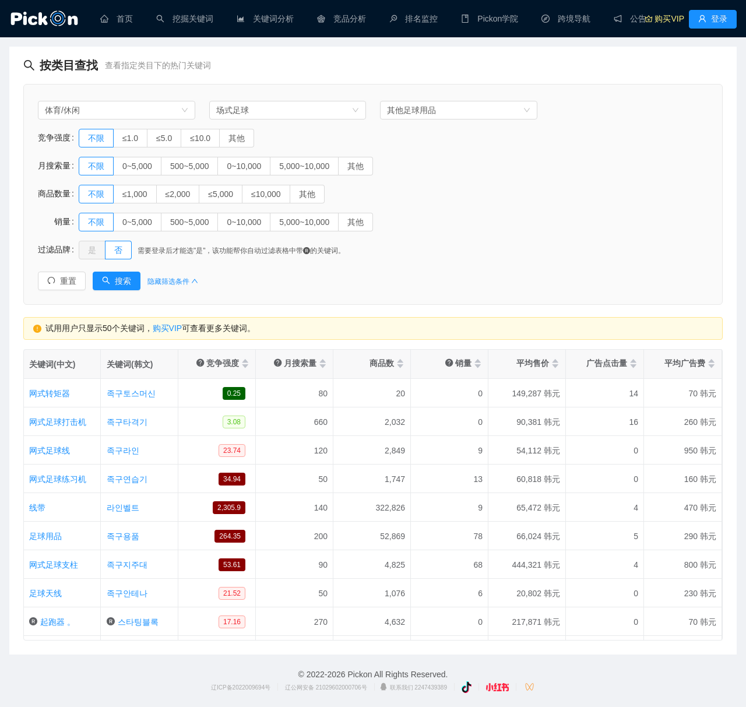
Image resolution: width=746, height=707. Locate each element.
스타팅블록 (138, 622)
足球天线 (45, 593)
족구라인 (123, 450)
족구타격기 (127, 422)
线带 (37, 507)
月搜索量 (54, 165)
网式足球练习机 (57, 479)
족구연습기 (127, 479)
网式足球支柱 (53, 564)
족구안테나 (127, 593)
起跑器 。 (57, 622)
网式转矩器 (49, 393)
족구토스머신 (131, 393)
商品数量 (54, 193)
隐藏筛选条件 (172, 281)
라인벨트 (123, 507)
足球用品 (45, 536)
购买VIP (167, 328)
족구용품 (123, 536)
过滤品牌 (54, 249)
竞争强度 (54, 137)
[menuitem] (117, 18)
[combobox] (116, 110)
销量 (54, 221)
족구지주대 (127, 564)
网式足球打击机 (57, 422)
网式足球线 (49, 450)
